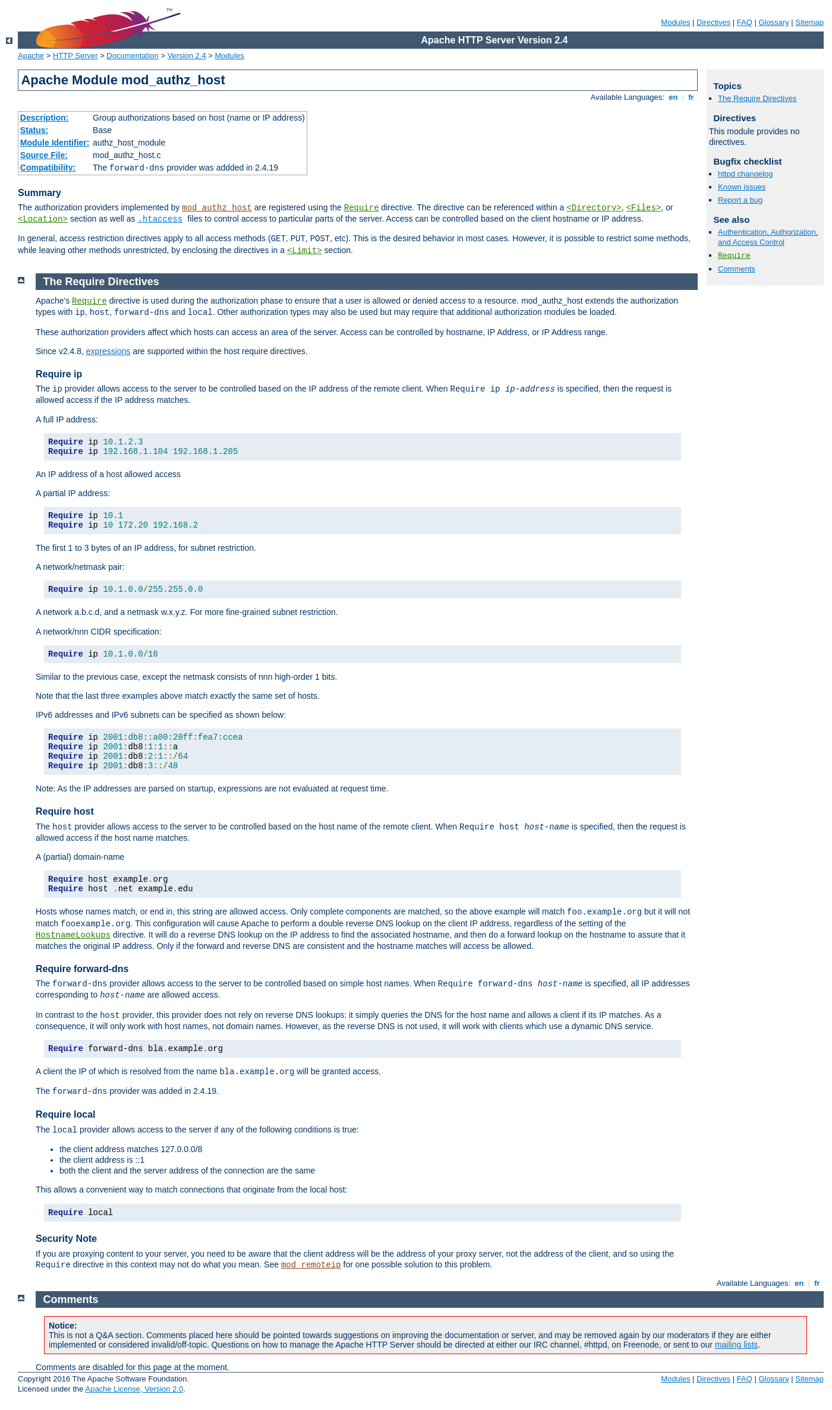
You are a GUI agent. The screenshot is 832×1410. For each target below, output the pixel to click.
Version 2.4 (187, 55)
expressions (108, 351)
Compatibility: (47, 167)
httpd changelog (745, 173)
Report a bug (740, 199)
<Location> (43, 219)
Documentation (132, 55)
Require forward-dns (82, 969)
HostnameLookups (73, 935)
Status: (34, 130)
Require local (65, 1114)
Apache (31, 55)
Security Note (66, 1239)
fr (691, 97)
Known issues (741, 186)
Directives (713, 22)
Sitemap (809, 22)
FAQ (744, 22)
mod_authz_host (217, 208)
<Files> (643, 208)
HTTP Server (75, 55)
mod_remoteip (311, 1265)
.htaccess (160, 219)
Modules (675, 22)
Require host (65, 811)
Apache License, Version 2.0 (134, 1388)
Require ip (59, 374)
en (673, 97)
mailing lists (736, 1344)
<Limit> (304, 250)
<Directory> (593, 208)
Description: (44, 117)
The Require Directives (757, 98)
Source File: (44, 155)
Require (361, 208)
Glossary (773, 22)
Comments (736, 268)
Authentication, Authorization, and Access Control (768, 237)
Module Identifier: (55, 142)
